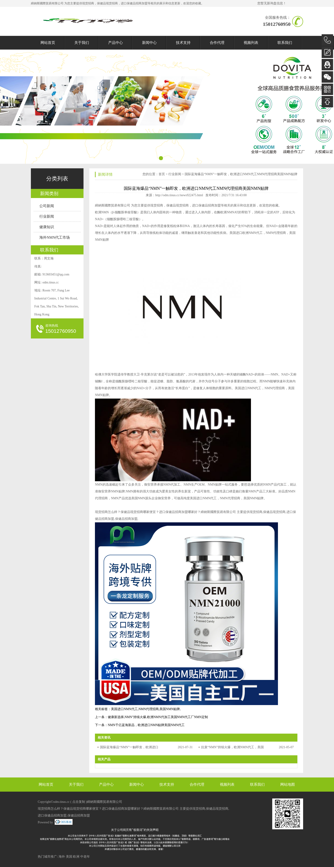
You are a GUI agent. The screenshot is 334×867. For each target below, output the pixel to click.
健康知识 (46, 227)
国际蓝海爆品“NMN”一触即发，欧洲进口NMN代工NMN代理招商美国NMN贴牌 (241, 174)
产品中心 (115, 43)
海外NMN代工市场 (54, 237)
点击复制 (78, 802)
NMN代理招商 (148, 709)
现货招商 (88, 3)
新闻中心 (149, 43)
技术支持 (183, 43)
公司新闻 (46, 206)
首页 (162, 174)
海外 (62, 856)
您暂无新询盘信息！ (271, 3)
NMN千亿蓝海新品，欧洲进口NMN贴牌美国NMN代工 (146, 725)
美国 (69, 856)
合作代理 (217, 43)
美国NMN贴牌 (169, 709)
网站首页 (47, 43)
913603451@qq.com (55, 274)
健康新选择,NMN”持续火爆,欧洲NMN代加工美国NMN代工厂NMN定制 (158, 717)
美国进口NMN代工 (124, 709)
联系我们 (284, 43)
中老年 (85, 856)
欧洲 (76, 856)
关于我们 (81, 43)
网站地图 (287, 784)
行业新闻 (46, 216)
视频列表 (251, 43)
